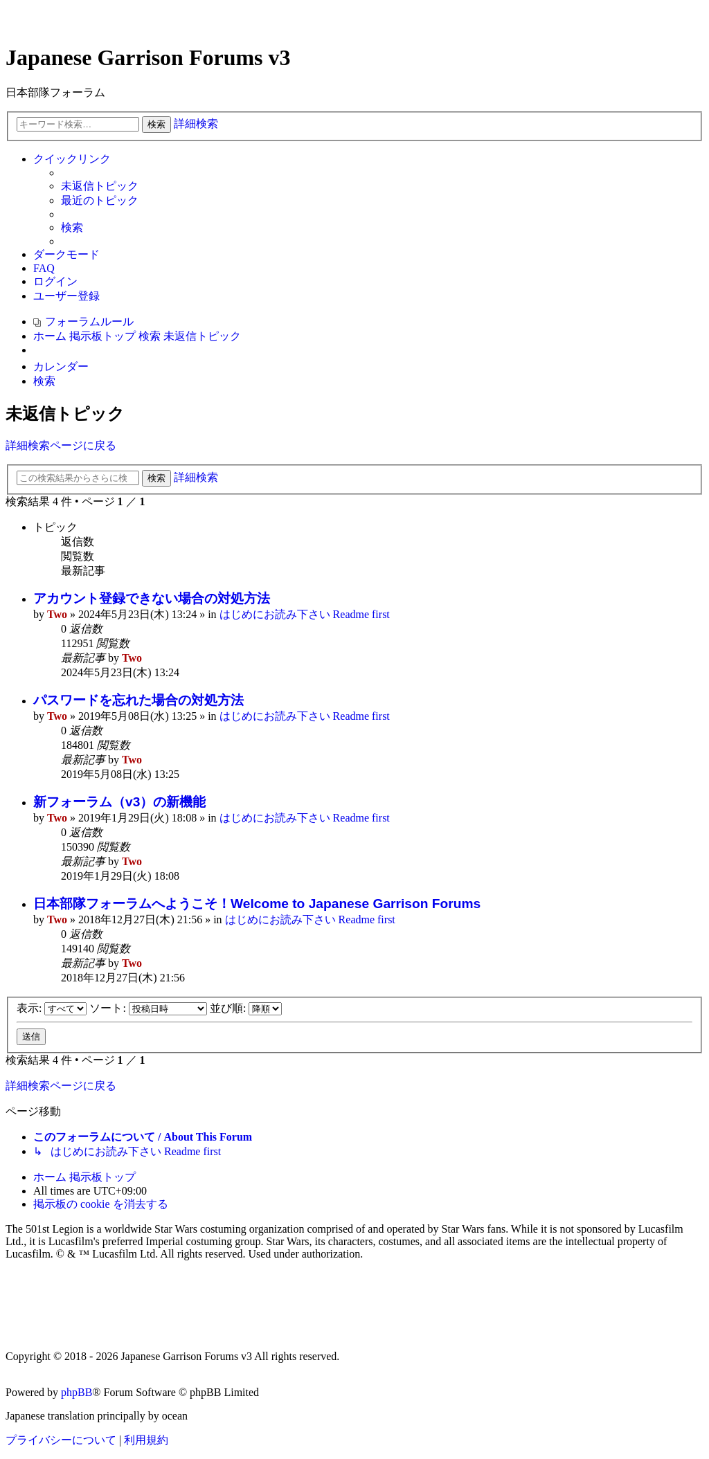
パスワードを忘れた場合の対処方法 (138, 700)
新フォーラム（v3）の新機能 (119, 802)
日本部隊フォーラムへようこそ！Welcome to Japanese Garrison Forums (257, 903)
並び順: (246, 1008)
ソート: (147, 1008)
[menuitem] (99, 186)
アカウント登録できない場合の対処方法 (151, 598)
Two (57, 614)
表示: (52, 1008)
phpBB (76, 1392)
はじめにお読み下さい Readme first (304, 614)
